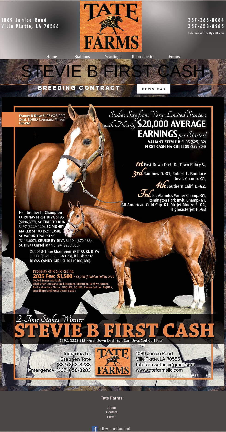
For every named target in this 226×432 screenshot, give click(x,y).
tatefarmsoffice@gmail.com (206, 33)
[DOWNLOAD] (153, 89)
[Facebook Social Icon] (94, 429)
